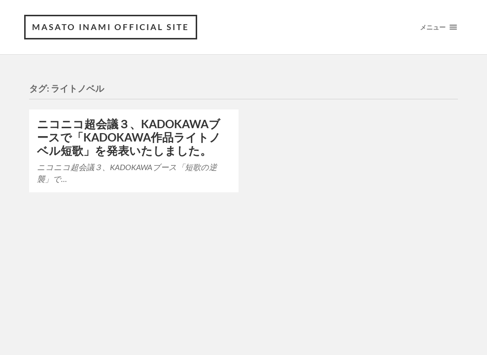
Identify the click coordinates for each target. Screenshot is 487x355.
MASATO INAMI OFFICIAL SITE (110, 27)
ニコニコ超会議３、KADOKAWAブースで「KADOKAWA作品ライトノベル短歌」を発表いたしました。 (129, 137)
